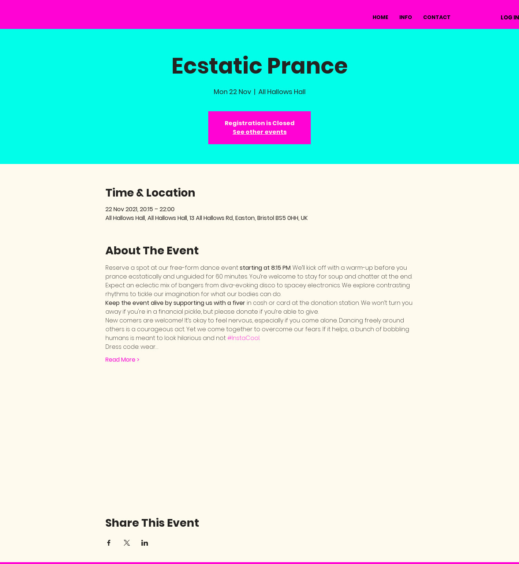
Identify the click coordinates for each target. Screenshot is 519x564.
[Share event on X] (126, 543)
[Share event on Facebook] (108, 543)
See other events (260, 132)
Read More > (122, 360)
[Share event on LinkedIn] (144, 543)
